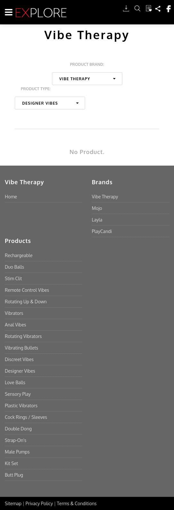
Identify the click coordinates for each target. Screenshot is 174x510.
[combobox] (87, 78)
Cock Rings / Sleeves (26, 417)
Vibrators (14, 313)
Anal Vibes (15, 324)
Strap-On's (15, 440)
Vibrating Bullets (21, 347)
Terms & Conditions (77, 503)
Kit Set (11, 463)
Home (11, 196)
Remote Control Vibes (27, 290)
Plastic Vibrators (21, 405)
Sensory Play (18, 394)
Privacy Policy (39, 503)
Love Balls (15, 382)
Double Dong (18, 428)
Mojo (97, 208)
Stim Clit (13, 278)
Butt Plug (14, 475)
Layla (97, 219)
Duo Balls (14, 267)
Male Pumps (17, 451)
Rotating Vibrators (23, 336)
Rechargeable (18, 255)
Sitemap (13, 503)
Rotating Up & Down (26, 301)
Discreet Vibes (19, 359)
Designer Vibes (20, 371)
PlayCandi (102, 231)
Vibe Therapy (105, 196)
